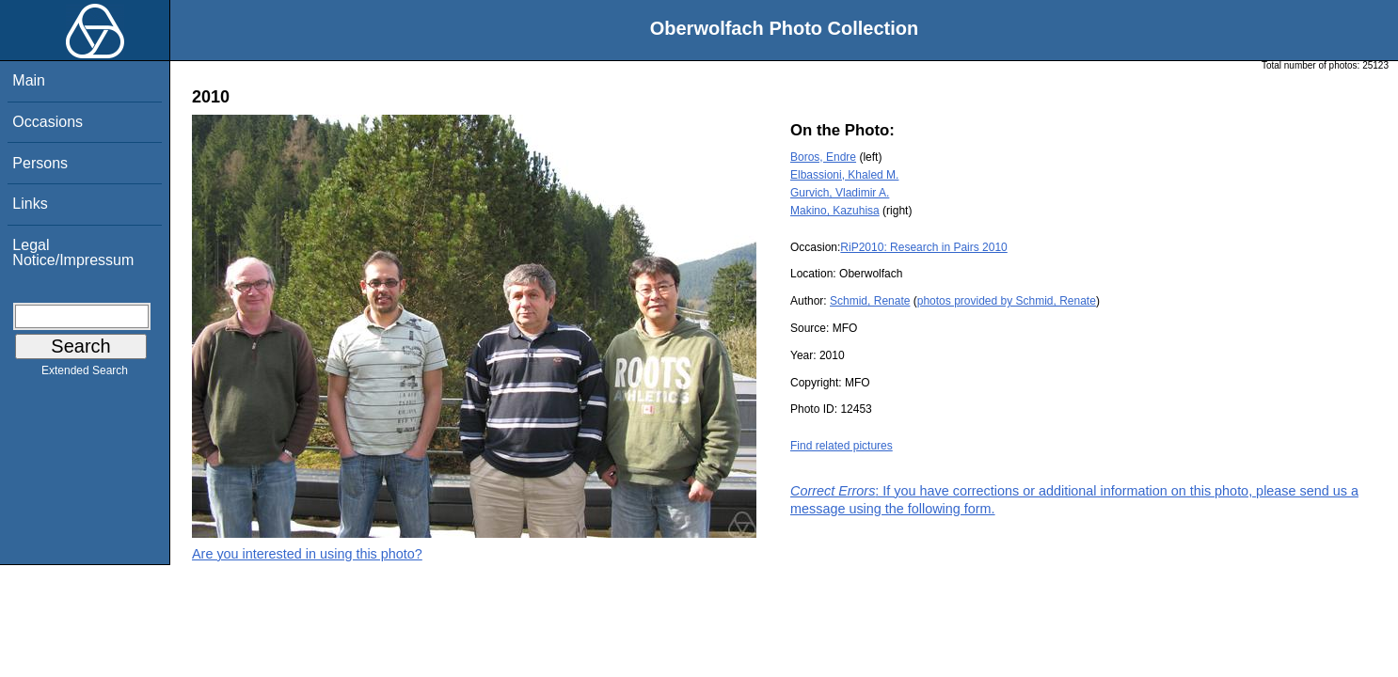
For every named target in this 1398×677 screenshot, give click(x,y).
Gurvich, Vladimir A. (839, 192)
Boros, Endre (823, 157)
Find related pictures (841, 445)
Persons (40, 163)
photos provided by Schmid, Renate (1006, 300)
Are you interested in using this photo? (307, 553)
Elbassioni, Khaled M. (844, 174)
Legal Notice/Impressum (73, 252)
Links (29, 204)
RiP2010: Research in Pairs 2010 (923, 247)
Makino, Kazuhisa (835, 210)
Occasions (47, 122)
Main (28, 80)
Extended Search (84, 374)
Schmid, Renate (870, 300)
